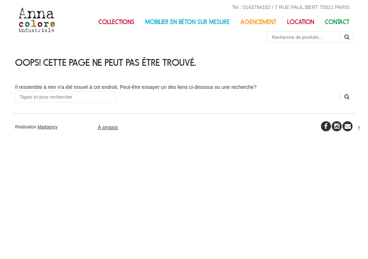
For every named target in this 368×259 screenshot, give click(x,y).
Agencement (258, 22)
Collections (116, 22)
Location (300, 22)
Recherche (349, 37)
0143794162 (257, 7)
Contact (337, 22)
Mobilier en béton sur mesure (187, 22)
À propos (108, 127)
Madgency (48, 127)
